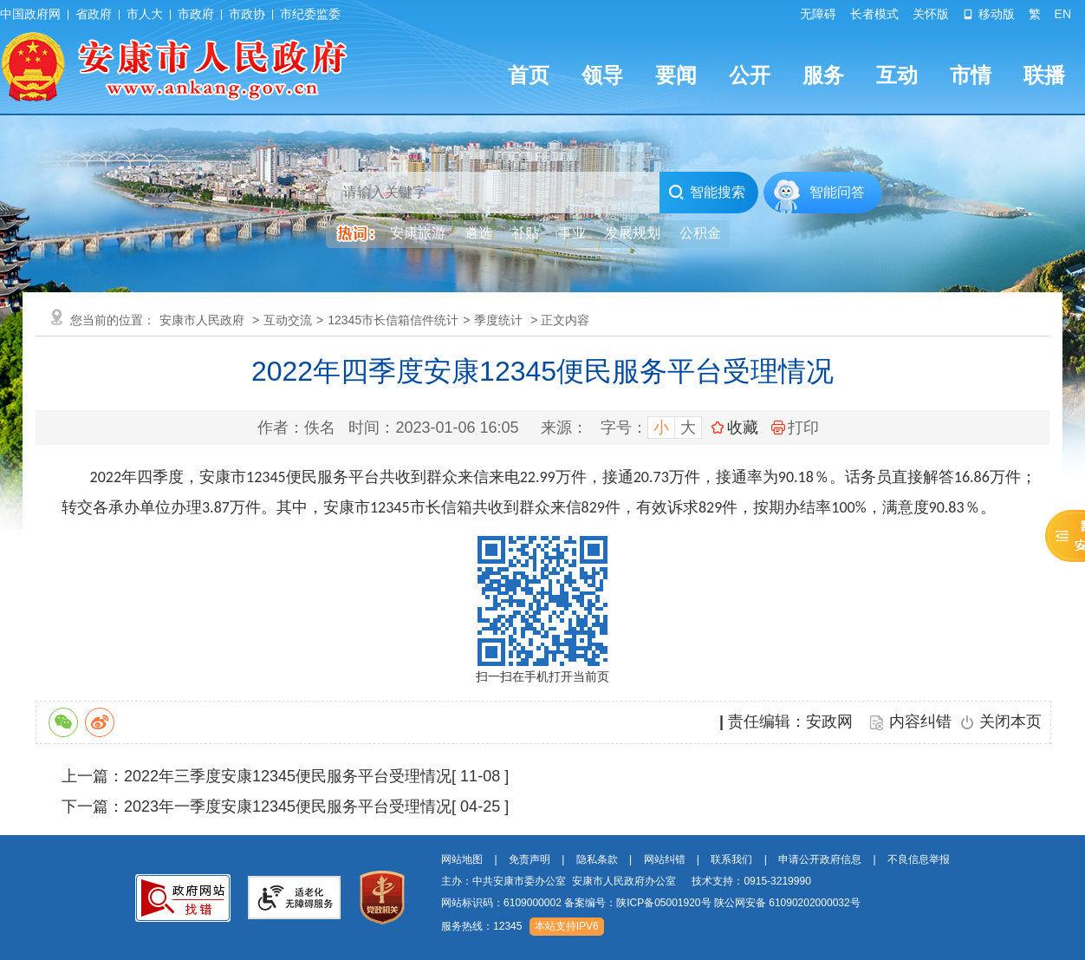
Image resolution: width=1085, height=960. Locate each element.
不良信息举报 (918, 859)
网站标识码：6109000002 (651, 903)
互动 (897, 75)
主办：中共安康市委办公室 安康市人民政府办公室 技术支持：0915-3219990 (626, 881)
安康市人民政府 (201, 320)
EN (1063, 14)
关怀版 (931, 14)
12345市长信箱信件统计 (393, 320)
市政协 (247, 14)
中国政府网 (30, 14)
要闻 (676, 75)
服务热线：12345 (481, 926)
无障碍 (818, 14)
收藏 (742, 427)
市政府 (196, 14)
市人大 (145, 14)
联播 (1044, 75)
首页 (528, 75)
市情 (970, 75)
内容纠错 (920, 721)
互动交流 (287, 320)
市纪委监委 (310, 14)
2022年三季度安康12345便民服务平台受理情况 (288, 776)
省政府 (93, 14)
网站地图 (462, 859)
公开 (749, 75)
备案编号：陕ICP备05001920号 (637, 903)
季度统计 (498, 320)
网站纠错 (664, 859)
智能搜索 (706, 192)
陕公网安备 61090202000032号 (787, 903)
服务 (823, 75)
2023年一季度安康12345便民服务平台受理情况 (288, 806)
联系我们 (731, 859)
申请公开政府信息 (819, 859)
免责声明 (529, 859)
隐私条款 (597, 859)
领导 (602, 75)
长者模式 (874, 14)
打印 (795, 427)
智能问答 (837, 192)
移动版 (989, 14)
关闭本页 (1010, 721)
